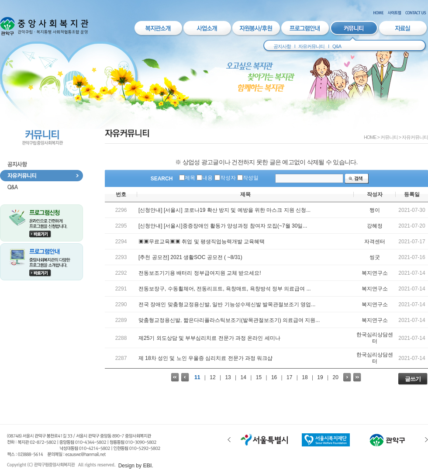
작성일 (251, 178)
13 (228, 377)
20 (335, 377)
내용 (207, 178)
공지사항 (282, 46)
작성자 (228, 178)
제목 (190, 178)
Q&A (336, 46)
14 (243, 377)
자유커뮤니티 (311, 46)
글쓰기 (413, 379)
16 (274, 377)
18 (304, 377)
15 (259, 377)
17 (289, 377)
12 (212, 377)
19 (320, 377)
